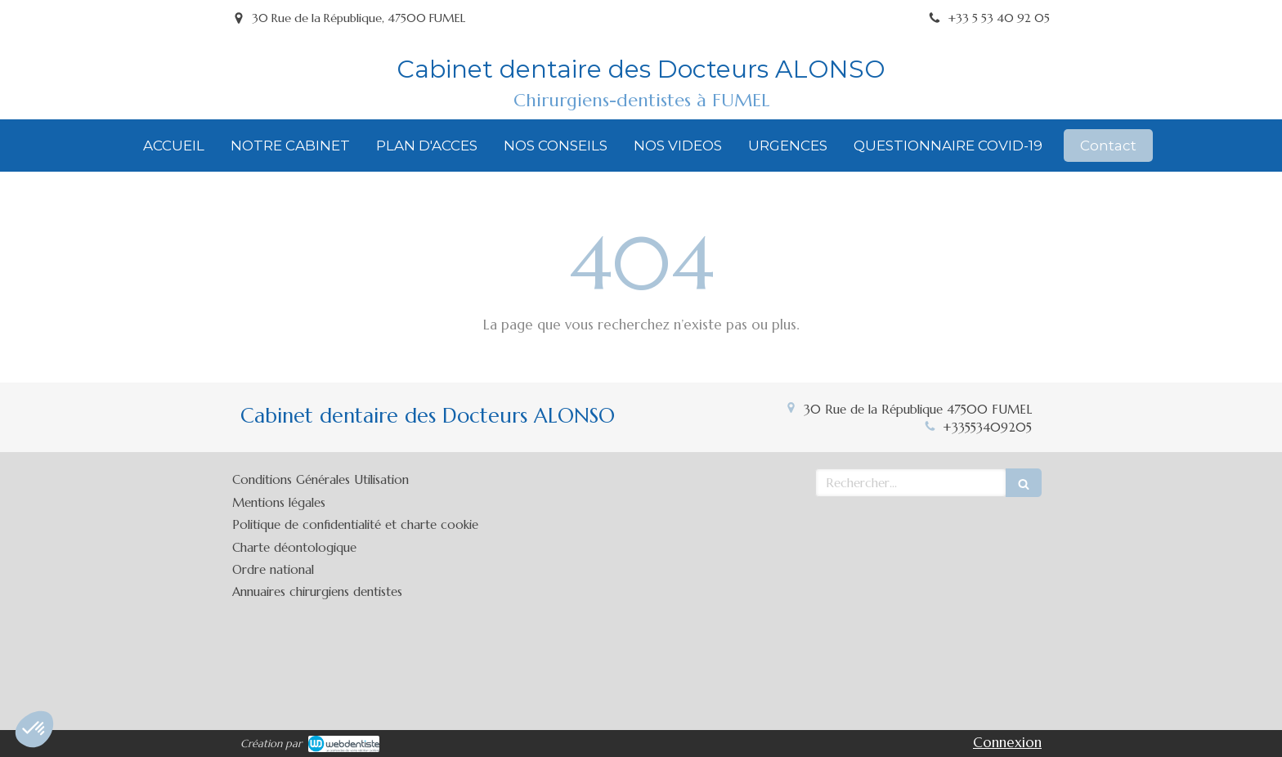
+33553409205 (987, 427)
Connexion (1007, 742)
